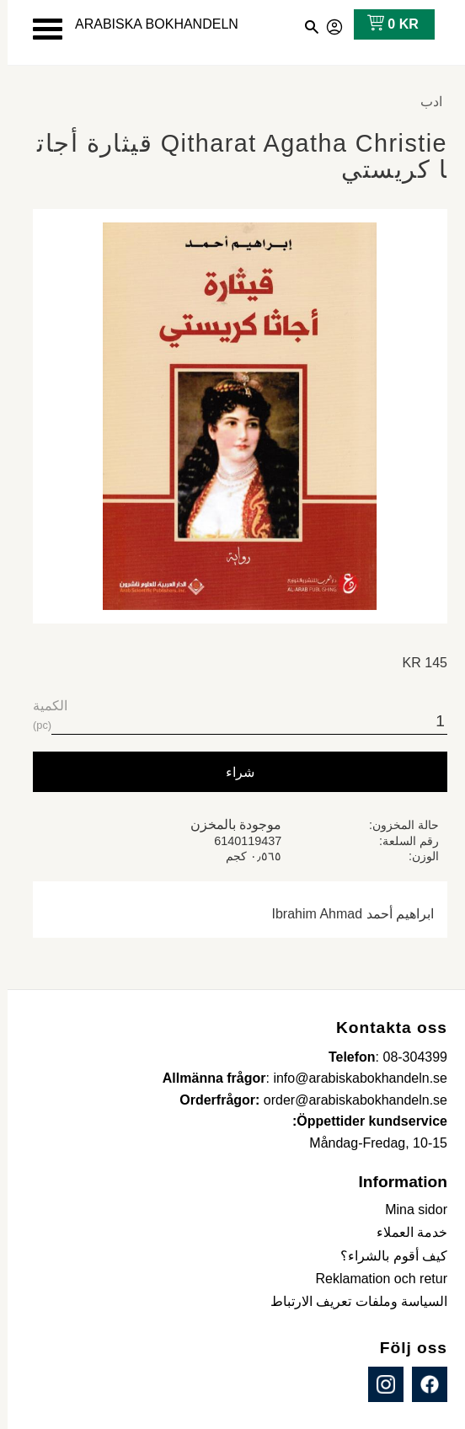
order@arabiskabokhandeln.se (348, 1100)
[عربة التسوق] (382, 24)
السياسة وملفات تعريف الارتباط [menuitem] (351, 1301)
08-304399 (407, 1057)
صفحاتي (328, 24)
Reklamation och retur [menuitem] (373, 1278)
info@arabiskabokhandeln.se (352, 1078)
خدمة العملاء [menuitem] (404, 1232)
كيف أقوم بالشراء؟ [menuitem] (386, 1256)
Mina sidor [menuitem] (408, 1209)
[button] (40, 29)
